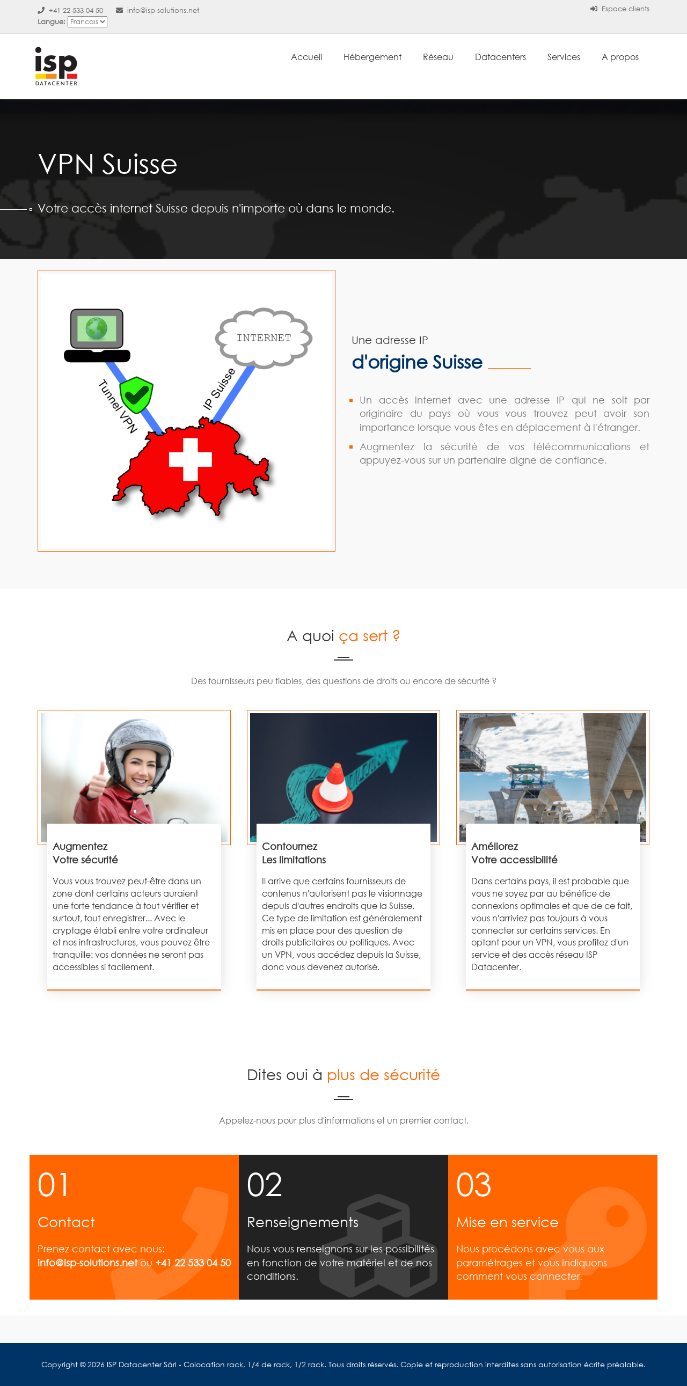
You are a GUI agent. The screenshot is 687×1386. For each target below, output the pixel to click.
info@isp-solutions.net (157, 10)
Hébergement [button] (372, 56)
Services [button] (563, 56)
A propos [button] (620, 56)
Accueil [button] (306, 56)
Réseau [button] (438, 56)
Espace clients (619, 8)
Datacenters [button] (500, 56)
